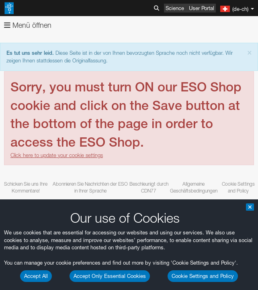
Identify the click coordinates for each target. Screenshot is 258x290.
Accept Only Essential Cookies (110, 276)
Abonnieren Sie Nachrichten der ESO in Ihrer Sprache (90, 187)
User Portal (201, 8)
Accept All (36, 276)
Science (175, 8)
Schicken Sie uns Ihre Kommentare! (25, 187)
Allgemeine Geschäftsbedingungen (193, 187)
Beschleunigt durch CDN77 (148, 187)
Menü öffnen (27, 25)
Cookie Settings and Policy (203, 276)
